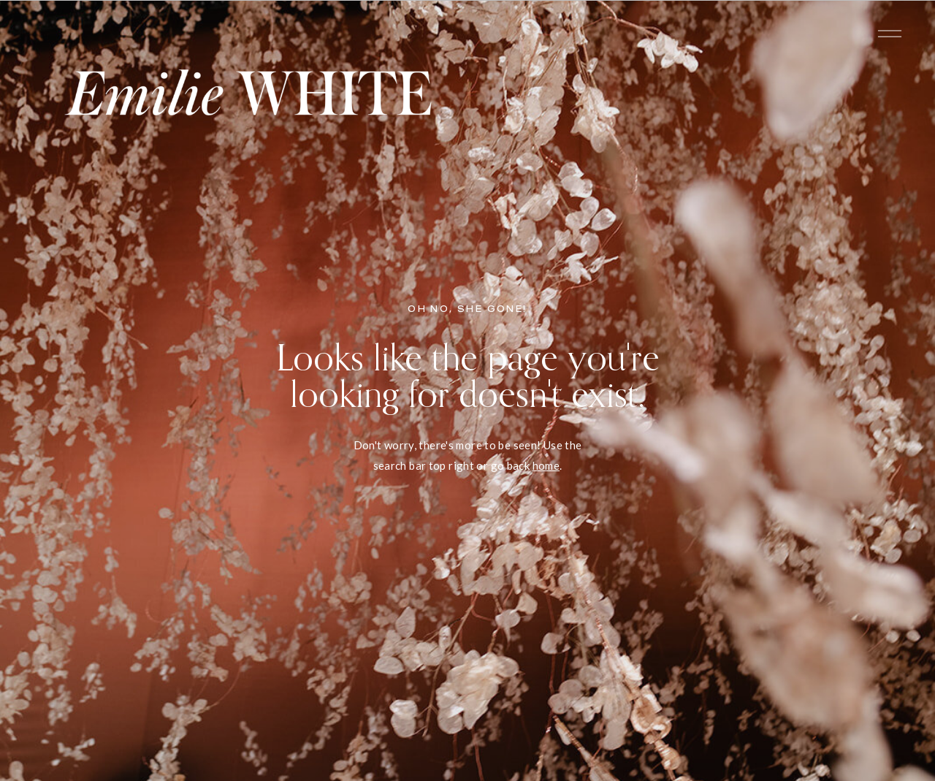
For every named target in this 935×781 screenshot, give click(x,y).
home (546, 465)
